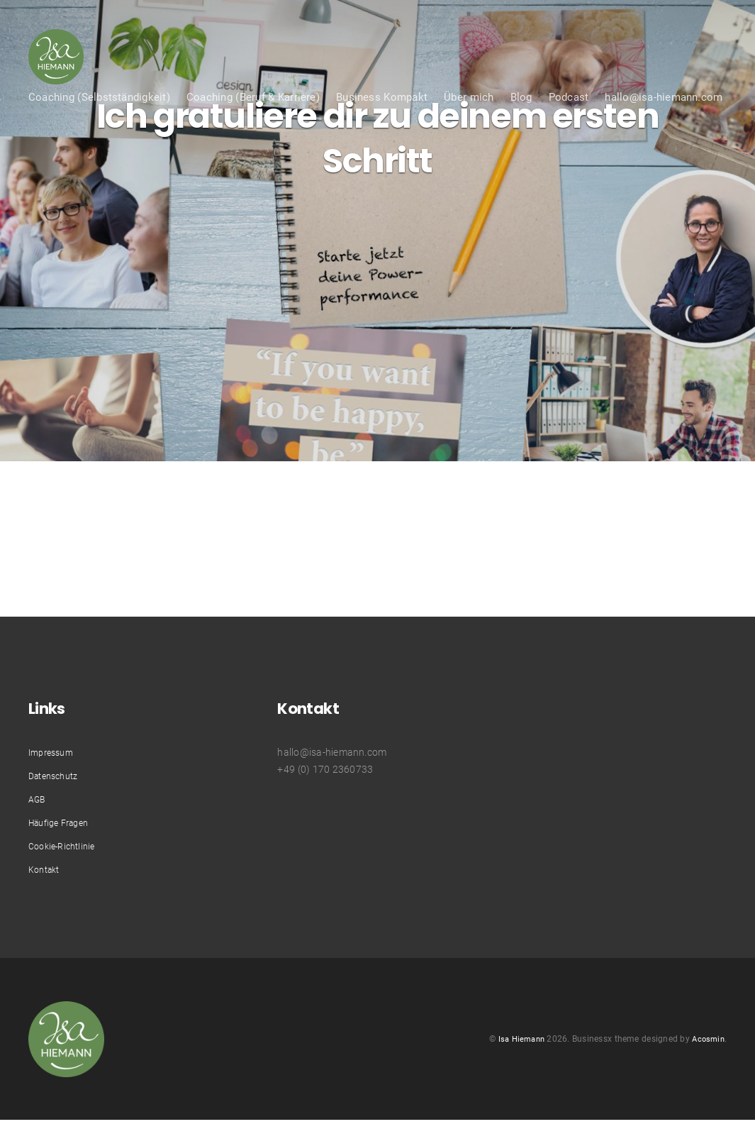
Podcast (569, 129)
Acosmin (707, 1043)
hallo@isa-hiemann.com (663, 129)
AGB (38, 799)
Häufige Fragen (63, 822)
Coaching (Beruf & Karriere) (253, 129)
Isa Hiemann (516, 1043)
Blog (521, 129)
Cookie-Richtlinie (66, 846)
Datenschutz (57, 775)
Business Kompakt (381, 129)
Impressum (53, 752)
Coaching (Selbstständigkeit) (99, 129)
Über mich (468, 129)
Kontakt (46, 869)
